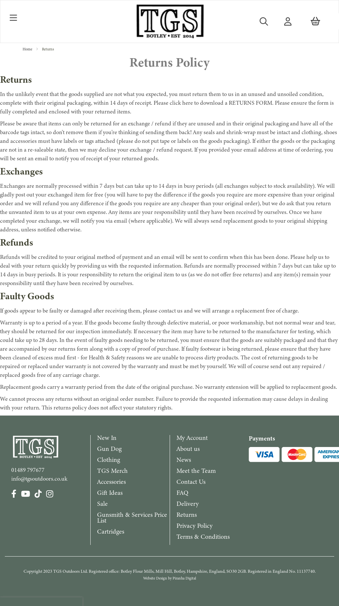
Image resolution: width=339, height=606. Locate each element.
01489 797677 (28, 470)
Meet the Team (196, 470)
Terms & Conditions (203, 536)
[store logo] (169, 21)
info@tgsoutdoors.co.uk (39, 479)
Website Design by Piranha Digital (169, 578)
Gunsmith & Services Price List (132, 517)
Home (28, 49)
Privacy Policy (194, 525)
